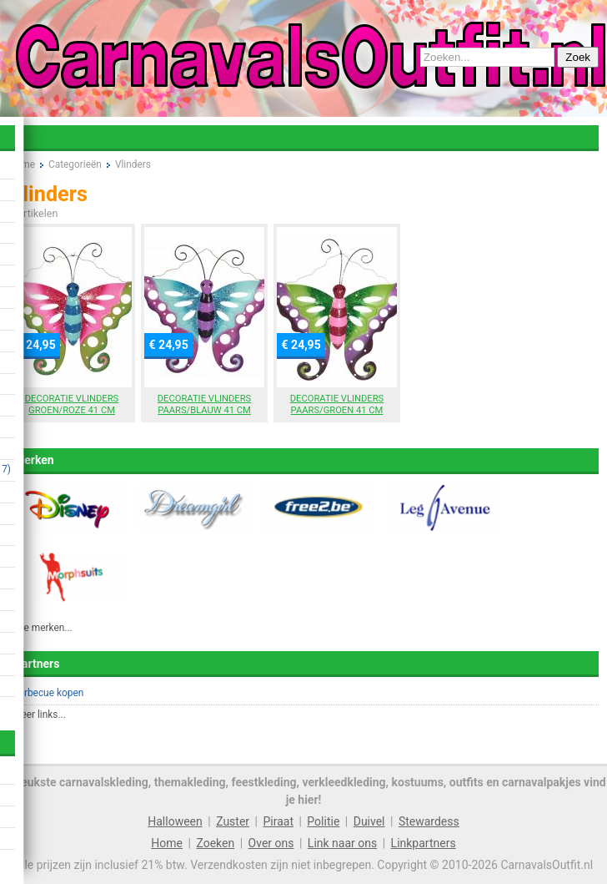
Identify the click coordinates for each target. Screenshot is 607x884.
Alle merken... (43, 628)
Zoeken (215, 843)
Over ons (271, 843)
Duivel (369, 821)
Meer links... (39, 714)
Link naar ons (342, 843)
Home (167, 843)
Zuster (232, 821)
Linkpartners (423, 843)
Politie (323, 821)
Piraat (278, 821)
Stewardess (429, 821)
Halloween (175, 821)
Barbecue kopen (48, 693)
